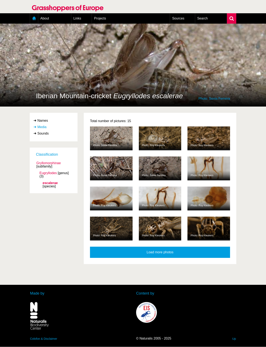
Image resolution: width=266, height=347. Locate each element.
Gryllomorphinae (48, 163)
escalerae (50, 183)
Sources (178, 18)
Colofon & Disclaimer (43, 338)
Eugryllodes (48, 173)
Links (77, 18)
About (44, 18)
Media (42, 127)
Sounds (43, 133)
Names (42, 120)
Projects (100, 18)
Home (34, 18)
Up (234, 338)
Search (202, 18)
